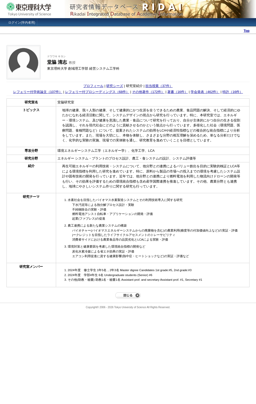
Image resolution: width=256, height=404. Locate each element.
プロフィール (93, 86)
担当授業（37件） (158, 86)
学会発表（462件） (205, 92)
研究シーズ (114, 86)
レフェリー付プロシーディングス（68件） (97, 92)
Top (247, 31)
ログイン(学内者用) (21, 22)
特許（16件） (232, 92)
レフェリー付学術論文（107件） (38, 92)
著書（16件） (177, 92)
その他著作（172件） (148, 92)
